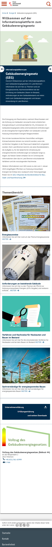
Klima (5, 13)
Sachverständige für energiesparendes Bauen (23, 386)
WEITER (5, 239)
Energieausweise (10, 234)
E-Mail (6, 462)
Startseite (6, 532)
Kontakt (5, 538)
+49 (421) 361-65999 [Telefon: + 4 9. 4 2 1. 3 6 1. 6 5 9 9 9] (12, 459)
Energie (12, 13)
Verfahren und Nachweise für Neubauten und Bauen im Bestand (24, 336)
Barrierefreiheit (8, 544)
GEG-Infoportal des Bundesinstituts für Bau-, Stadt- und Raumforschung (23, 176)
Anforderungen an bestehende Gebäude (21, 283)
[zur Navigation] (4, 4)
